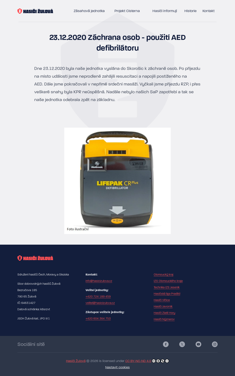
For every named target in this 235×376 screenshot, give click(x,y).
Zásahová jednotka (89, 11)
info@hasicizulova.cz (99, 281)
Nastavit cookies (117, 367)
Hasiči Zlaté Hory (164, 312)
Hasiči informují (164, 11)
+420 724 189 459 (98, 296)
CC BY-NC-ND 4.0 (147, 361)
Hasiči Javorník (163, 306)
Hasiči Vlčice (162, 300)
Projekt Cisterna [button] (127, 11)
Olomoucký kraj (163, 274)
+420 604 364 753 (98, 318)
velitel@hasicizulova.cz (100, 303)
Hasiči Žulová (76, 361)
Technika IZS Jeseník (167, 287)
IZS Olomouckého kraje (168, 281)
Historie (190, 11)
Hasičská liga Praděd (167, 293)
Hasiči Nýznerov (164, 319)
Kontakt (209, 11)
